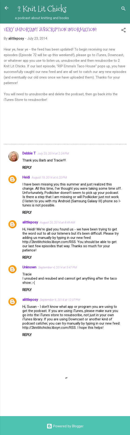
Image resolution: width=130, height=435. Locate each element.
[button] (123, 30)
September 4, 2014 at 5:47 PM (57, 267)
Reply (27, 167)
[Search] (123, 9)
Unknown (29, 267)
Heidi (26, 177)
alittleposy (30, 222)
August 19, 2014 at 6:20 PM (49, 177)
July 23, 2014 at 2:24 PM (53, 153)
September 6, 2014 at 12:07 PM (60, 299)
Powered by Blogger (65, 426)
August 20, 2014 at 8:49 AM (57, 222)
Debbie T (29, 153)
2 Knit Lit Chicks (42, 9)
